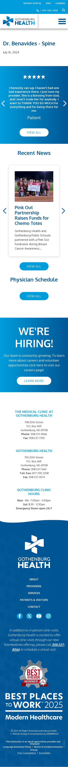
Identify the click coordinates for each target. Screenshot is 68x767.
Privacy (34, 750)
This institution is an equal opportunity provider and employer (33, 742)
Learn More (34, 381)
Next (64, 103)
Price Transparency (27, 753)
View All (34, 132)
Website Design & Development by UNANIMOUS (35, 734)
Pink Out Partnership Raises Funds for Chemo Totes (32, 215)
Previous (3, 103)
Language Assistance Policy (17, 747)
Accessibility (44, 753)
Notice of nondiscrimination (48, 747)
